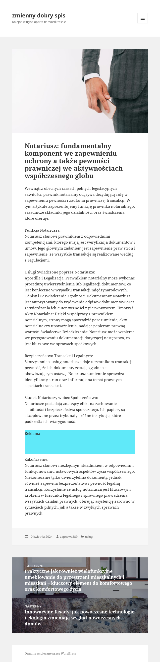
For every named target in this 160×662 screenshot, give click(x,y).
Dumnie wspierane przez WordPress (50, 653)
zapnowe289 (69, 536)
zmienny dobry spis (38, 15)
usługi (89, 536)
